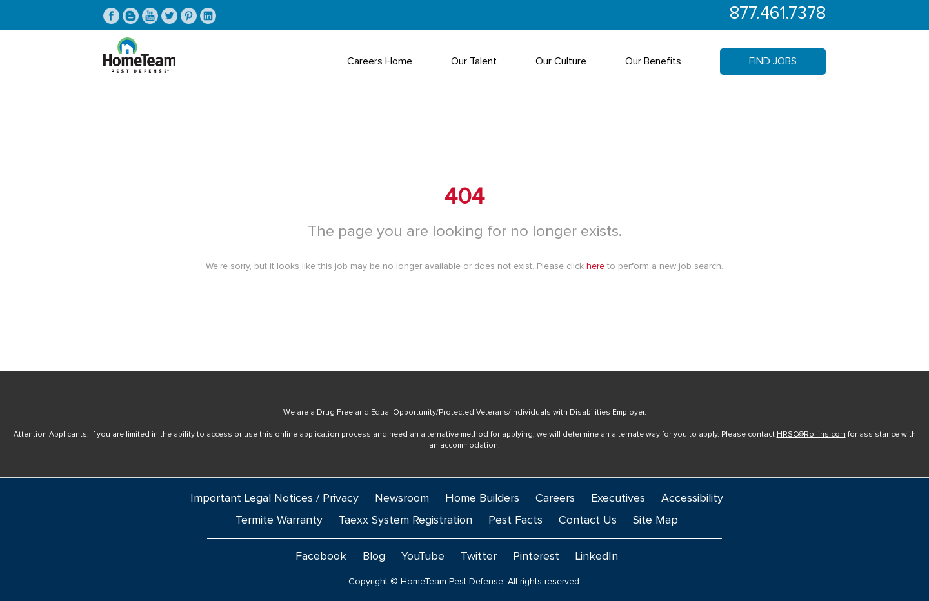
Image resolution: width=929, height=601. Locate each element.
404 (464, 197)
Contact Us (588, 520)
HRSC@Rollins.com (811, 434)
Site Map (655, 520)
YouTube (423, 556)
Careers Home (379, 61)
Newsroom (402, 498)
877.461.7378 (778, 14)
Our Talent (474, 61)
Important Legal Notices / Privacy (274, 498)
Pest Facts (515, 520)
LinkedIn (596, 556)
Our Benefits (653, 61)
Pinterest (536, 556)
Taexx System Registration (405, 520)
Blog (374, 556)
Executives (618, 498)
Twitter (479, 556)
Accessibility (692, 498)
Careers (555, 498)
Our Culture (560, 61)
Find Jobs (773, 61)
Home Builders (482, 498)
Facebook (320, 556)
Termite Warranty (279, 520)
